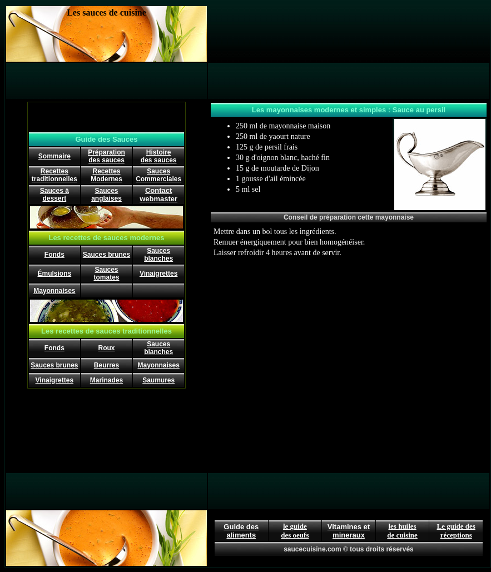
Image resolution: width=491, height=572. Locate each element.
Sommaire (54, 156)
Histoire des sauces (159, 156)
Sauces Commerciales (158, 175)
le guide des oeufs (295, 530)
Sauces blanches (158, 254)
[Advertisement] (349, 34)
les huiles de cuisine (402, 530)
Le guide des (456, 526)
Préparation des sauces (106, 156)
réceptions (456, 535)
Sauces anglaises (106, 194)
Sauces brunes (106, 254)
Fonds (54, 254)
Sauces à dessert (54, 194)
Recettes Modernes (106, 175)
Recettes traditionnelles (54, 175)
